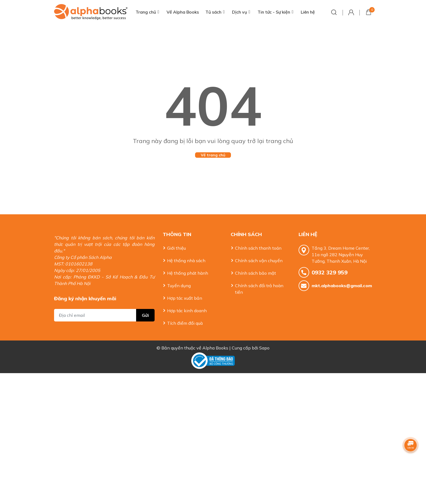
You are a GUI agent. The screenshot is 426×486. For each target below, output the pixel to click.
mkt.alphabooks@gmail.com (342, 285)
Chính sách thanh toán (258, 248)
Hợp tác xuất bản (184, 298)
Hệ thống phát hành (187, 273)
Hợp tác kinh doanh (187, 310)
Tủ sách (213, 12)
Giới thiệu (176, 248)
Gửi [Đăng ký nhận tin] (145, 315)
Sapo (264, 348)
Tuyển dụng (179, 285)
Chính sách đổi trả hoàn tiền (259, 289)
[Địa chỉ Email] (104, 315)
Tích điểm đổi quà (185, 323)
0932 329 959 (329, 272)
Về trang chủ (213, 155)
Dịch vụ (239, 12)
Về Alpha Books (183, 12)
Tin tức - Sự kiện (274, 12)
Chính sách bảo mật (255, 273)
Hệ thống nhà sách (186, 260)
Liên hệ (308, 12)
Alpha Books (215, 348)
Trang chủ (146, 12)
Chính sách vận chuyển (259, 260)
